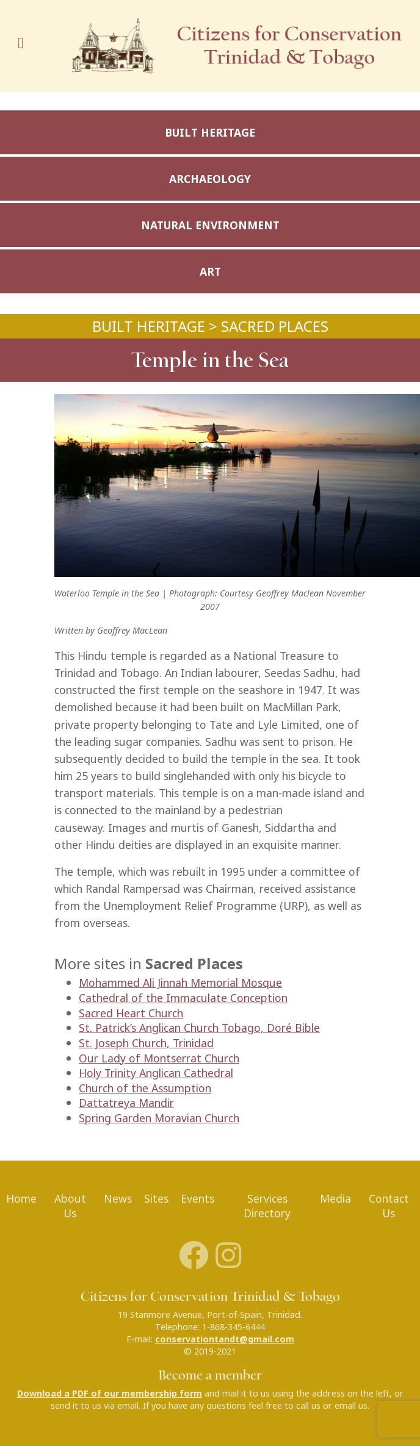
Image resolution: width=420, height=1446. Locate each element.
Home (21, 1198)
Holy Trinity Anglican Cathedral (156, 1073)
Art (210, 271)
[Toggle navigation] (24, 46)
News (118, 1198)
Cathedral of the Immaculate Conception (183, 998)
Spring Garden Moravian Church (159, 1118)
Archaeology (210, 179)
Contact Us (389, 1206)
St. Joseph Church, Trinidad (146, 1043)
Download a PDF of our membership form (109, 1393)
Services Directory (267, 1206)
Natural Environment (210, 225)
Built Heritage (210, 132)
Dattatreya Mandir (126, 1103)
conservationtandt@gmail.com (224, 1339)
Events (197, 1198)
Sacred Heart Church (131, 1013)
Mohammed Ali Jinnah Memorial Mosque (180, 983)
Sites (156, 1198)
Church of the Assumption (145, 1088)
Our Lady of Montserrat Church (159, 1058)
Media (335, 1198)
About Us (70, 1206)
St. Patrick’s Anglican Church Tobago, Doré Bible (199, 1028)
